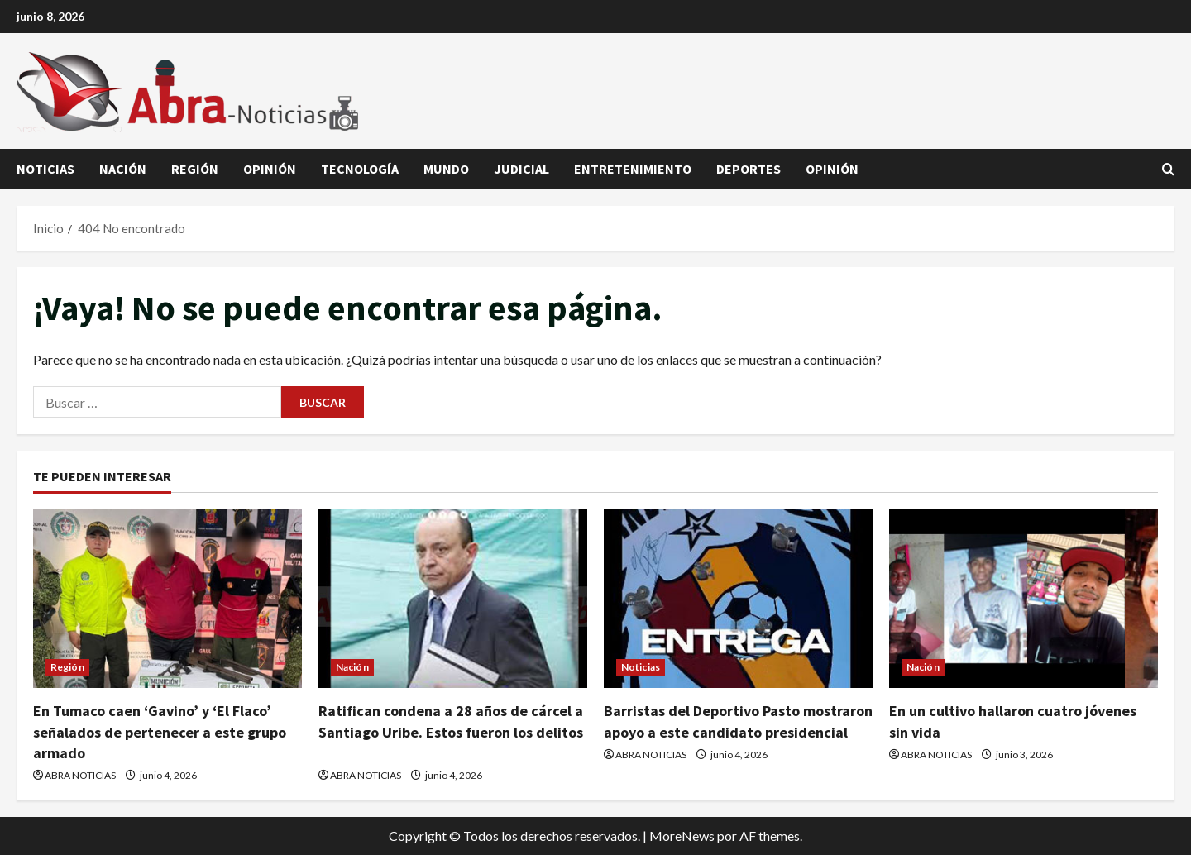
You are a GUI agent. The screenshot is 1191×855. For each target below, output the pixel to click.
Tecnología (360, 168)
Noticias (45, 168)
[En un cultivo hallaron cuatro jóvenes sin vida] (1023, 599)
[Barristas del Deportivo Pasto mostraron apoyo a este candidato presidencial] (738, 599)
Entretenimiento (632, 168)
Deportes (748, 168)
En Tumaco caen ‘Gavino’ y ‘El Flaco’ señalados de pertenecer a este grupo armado (159, 731)
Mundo (446, 168)
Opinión (269, 168)
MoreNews (682, 835)
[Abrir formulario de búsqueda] (1168, 169)
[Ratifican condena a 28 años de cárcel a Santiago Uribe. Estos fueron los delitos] (452, 599)
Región (194, 168)
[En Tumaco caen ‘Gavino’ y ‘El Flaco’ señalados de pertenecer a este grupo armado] (167, 599)
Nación (122, 168)
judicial (521, 168)
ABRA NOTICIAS (80, 775)
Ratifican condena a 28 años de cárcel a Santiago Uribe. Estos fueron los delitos (450, 731)
